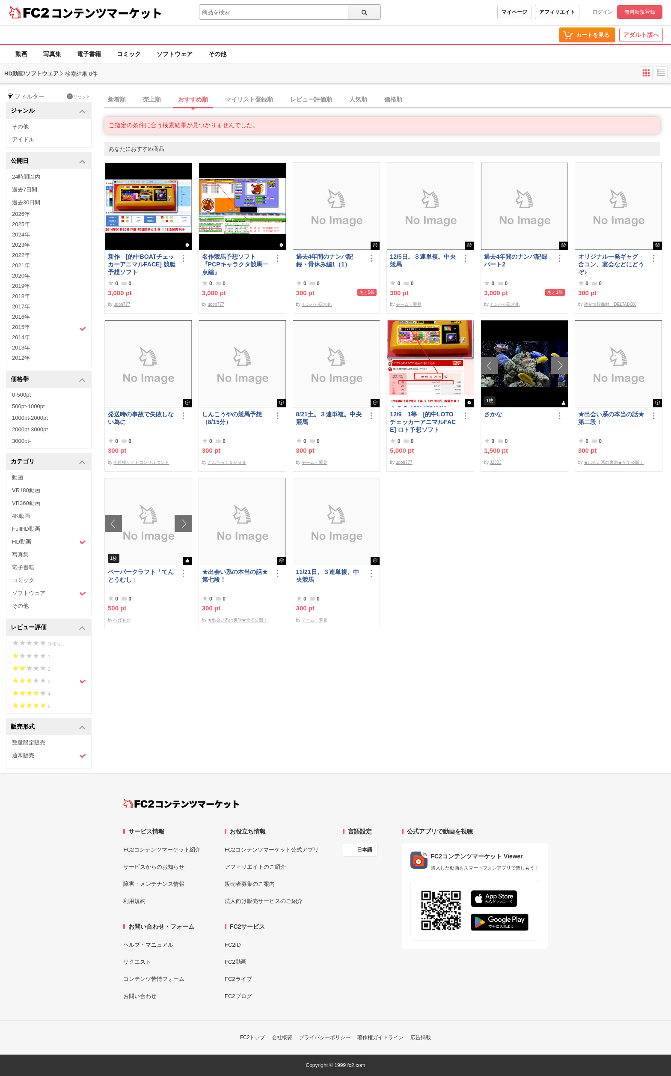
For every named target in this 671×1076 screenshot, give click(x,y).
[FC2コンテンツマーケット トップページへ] (181, 804)
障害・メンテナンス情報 (153, 884)
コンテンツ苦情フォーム (153, 979)
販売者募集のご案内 (250, 884)
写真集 (52, 54)
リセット (78, 96)
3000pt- (21, 441)
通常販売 (49, 755)
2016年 (21, 317)
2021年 (21, 265)
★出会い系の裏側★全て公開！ (614, 462)
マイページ (514, 12)
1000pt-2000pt (30, 418)
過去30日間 (26, 202)
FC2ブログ (238, 996)
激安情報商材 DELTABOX (610, 304)
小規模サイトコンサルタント (141, 462)
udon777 (121, 304)
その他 (217, 54)
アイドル (23, 139)
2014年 (21, 337)
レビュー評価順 (311, 99)
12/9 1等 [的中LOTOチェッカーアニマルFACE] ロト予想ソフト (423, 422)
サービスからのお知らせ (153, 867)
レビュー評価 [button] (48, 628)
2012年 (21, 358)
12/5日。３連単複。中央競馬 (422, 260)
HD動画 (49, 542)
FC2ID (233, 945)
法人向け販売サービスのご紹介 (264, 901)
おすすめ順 (193, 99)
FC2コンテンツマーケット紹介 (162, 849)
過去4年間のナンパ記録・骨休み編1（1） (324, 260)
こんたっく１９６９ (227, 462)
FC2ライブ (238, 979)
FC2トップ (252, 1037)
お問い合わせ (140, 996)
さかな (493, 414)
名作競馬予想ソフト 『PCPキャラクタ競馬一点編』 (235, 264)
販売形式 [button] (48, 727)
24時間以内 (26, 176)
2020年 (21, 275)
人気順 (358, 99)
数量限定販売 (28, 742)
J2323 (495, 462)
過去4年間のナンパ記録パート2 (515, 260)
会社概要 (282, 1037)
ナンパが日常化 (317, 304)
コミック (129, 54)
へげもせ (122, 620)
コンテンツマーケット (106, 13)
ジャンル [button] (48, 111)
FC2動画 (235, 962)
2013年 (21, 347)
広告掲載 (420, 1037)
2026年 (21, 214)
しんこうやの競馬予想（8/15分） (232, 418)
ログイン (602, 12)
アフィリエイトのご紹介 (255, 867)
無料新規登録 (639, 12)
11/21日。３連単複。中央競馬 (327, 575)
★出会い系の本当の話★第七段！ (235, 575)
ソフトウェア (175, 54)
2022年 (21, 255)
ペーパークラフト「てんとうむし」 (141, 575)
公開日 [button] (48, 161)
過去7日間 (24, 189)
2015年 (49, 328)
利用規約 (134, 901)
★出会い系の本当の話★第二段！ (611, 418)
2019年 (21, 286)
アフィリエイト (557, 12)
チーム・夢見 (409, 304)
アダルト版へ (641, 34)
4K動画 (21, 516)
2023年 (21, 245)
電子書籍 (89, 54)
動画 (21, 54)
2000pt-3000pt (30, 429)
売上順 (152, 99)
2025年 (21, 224)
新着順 (117, 99)
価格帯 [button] (48, 380)
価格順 (393, 99)
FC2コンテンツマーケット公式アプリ (272, 849)
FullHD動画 (26, 529)
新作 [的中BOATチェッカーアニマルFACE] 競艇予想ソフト (141, 264)
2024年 (21, 234)
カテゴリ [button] (48, 462)
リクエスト (137, 962)
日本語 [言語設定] (364, 850)
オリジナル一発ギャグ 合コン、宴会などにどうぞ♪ (611, 264)
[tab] (387, 99)
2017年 (21, 306)
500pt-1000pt (28, 406)
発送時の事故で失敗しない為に (141, 418)
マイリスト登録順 (249, 99)
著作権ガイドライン (380, 1037)
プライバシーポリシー (324, 1037)
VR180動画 (26, 490)
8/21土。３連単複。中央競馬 (329, 418)
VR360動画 (26, 503)
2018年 (21, 296)
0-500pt (21, 395)
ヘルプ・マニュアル (148, 945)
